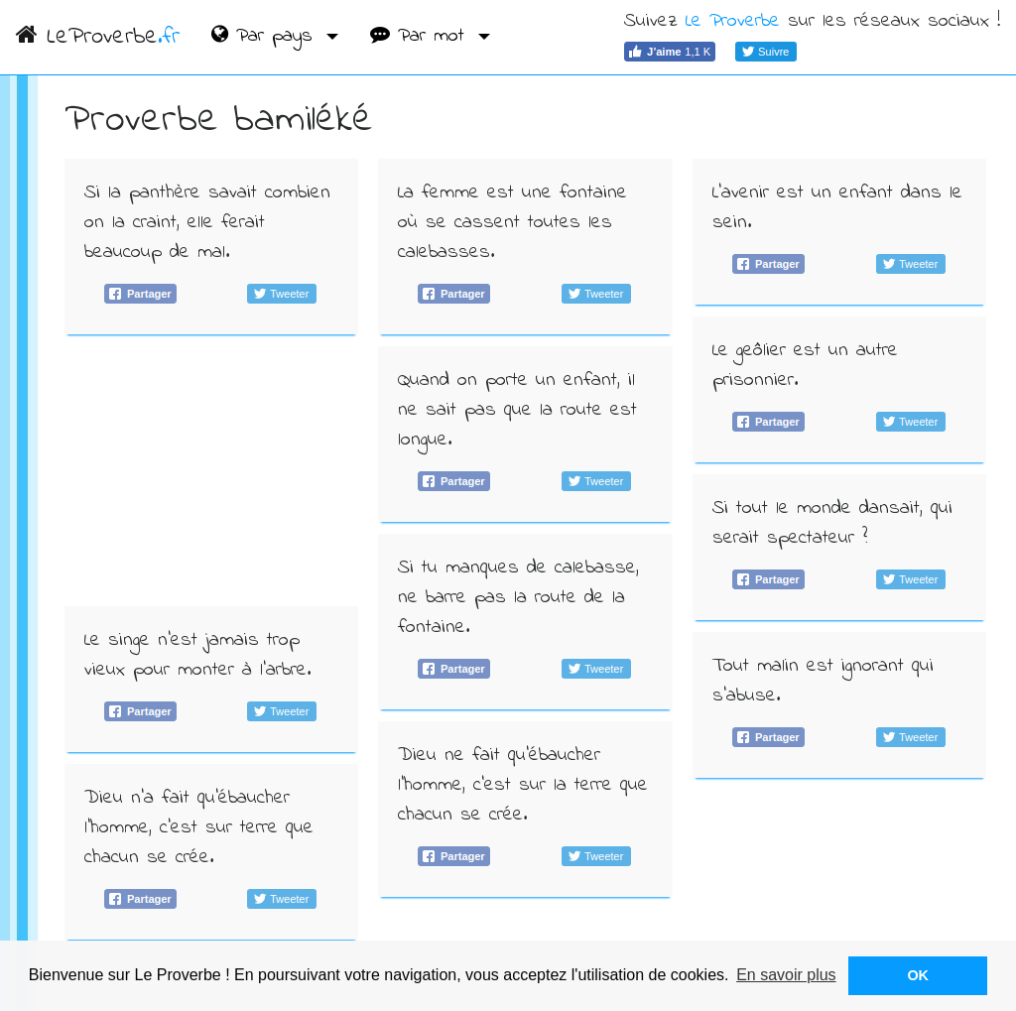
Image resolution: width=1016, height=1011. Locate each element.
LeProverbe (98, 37)
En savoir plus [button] (786, 974)
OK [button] (918, 975)
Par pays (265, 36)
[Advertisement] (211, 470)
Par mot (421, 36)
